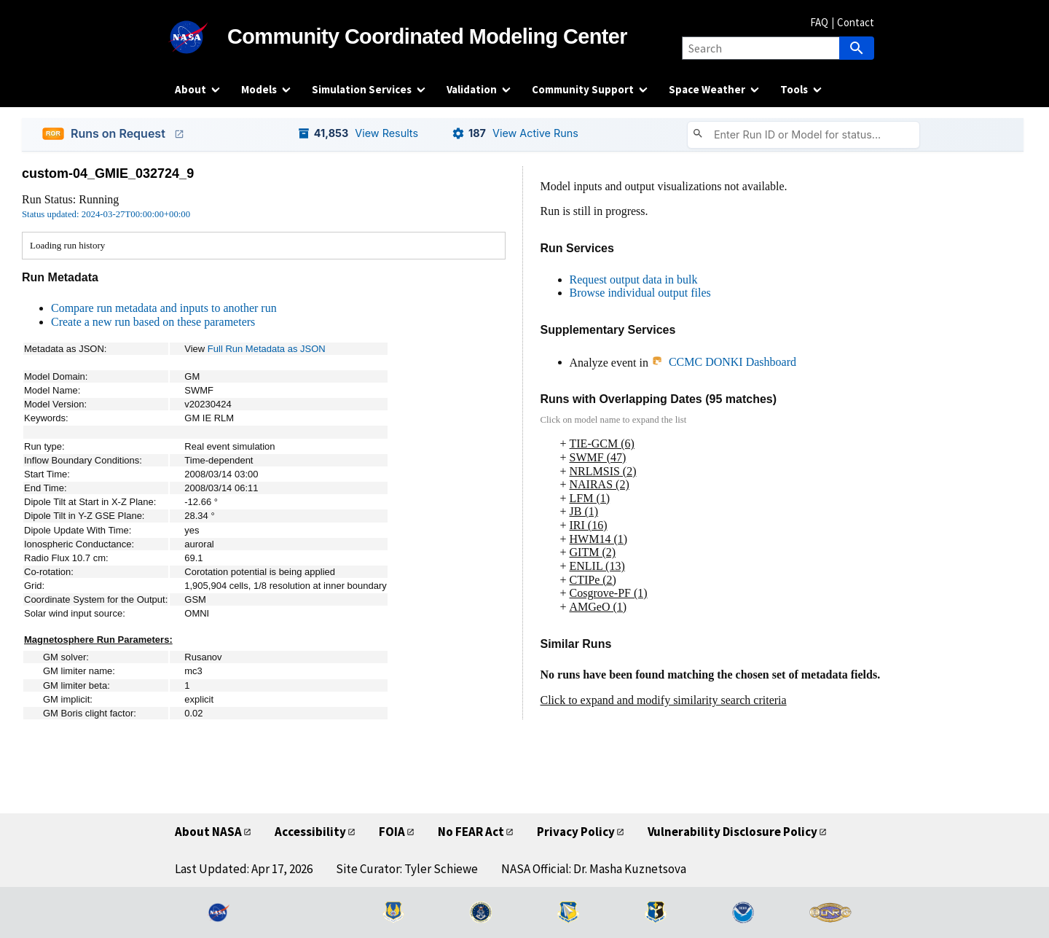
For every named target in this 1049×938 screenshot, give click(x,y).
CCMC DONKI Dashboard (723, 362)
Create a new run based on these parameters (153, 322)
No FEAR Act (471, 832)
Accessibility (310, 832)
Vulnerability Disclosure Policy (732, 832)
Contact (855, 22)
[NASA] (201, 37)
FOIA (392, 832)
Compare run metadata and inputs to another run (164, 308)
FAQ (819, 22)
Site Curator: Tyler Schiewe (407, 869)
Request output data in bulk (634, 279)
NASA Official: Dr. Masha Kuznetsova (593, 869)
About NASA (208, 832)
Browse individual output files (640, 292)
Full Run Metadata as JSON (267, 348)
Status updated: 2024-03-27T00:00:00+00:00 (106, 214)
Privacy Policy (576, 832)
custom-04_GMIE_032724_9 (108, 173)
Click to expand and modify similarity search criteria (664, 700)
